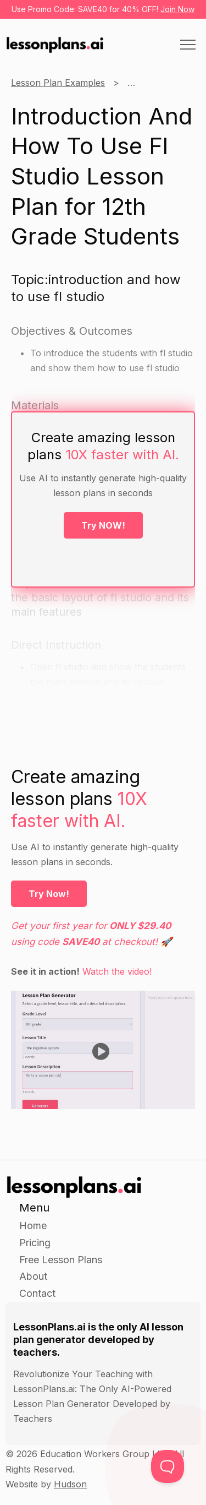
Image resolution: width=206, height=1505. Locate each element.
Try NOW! (103, 525)
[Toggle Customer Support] (167, 1466)
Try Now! (49, 893)
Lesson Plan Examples (58, 82)
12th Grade (149, 82)
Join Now (177, 9)
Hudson (70, 1484)
